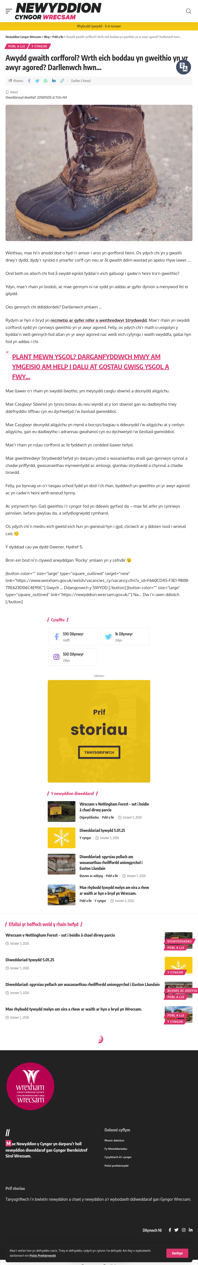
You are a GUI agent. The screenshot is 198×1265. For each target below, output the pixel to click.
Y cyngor (39, 46)
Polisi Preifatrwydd (43, 1255)
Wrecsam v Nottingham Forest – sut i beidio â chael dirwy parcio (60, 934)
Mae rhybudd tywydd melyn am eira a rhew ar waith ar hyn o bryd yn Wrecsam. (74, 1008)
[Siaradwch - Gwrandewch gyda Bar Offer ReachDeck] (183, 67)
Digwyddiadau (89, 817)
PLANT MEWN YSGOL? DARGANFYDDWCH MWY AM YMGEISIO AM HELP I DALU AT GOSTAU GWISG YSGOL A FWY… (90, 366)
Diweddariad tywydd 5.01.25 (102, 830)
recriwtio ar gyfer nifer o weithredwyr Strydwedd (98, 320)
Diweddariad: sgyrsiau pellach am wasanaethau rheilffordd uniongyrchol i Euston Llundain (111, 862)
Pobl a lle (16, 46)
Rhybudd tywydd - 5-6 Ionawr (99, 26)
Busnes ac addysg (91, 876)
